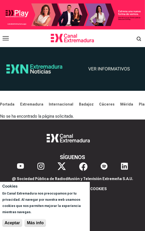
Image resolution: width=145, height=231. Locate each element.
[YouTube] (20, 166)
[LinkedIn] (124, 166)
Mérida (126, 104)
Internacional (61, 104)
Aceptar (12, 223)
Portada (7, 104)
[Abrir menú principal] (5, 38)
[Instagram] (40, 166)
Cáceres (107, 104)
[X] (62, 166)
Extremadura (31, 104)
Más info (35, 223)
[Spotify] (104, 166)
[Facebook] (83, 166)
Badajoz (86, 104)
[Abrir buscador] (138, 38)
